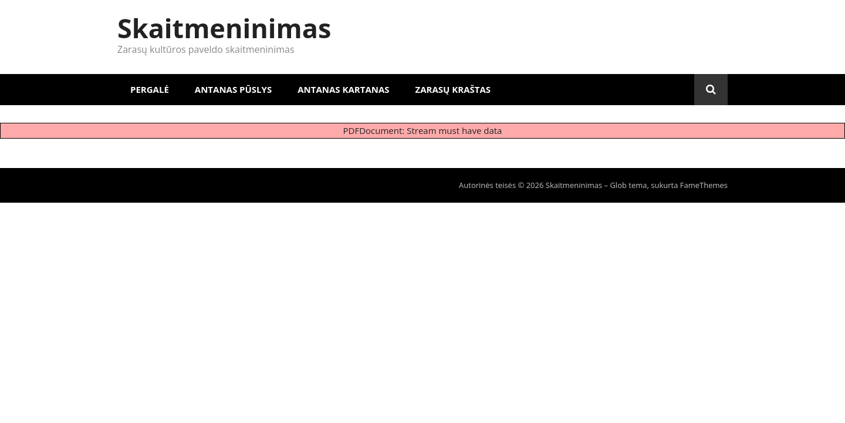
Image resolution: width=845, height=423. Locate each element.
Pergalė (149, 89)
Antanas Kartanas (343, 89)
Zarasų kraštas (453, 89)
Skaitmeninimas (224, 28)
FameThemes (704, 185)
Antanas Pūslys (233, 89)
